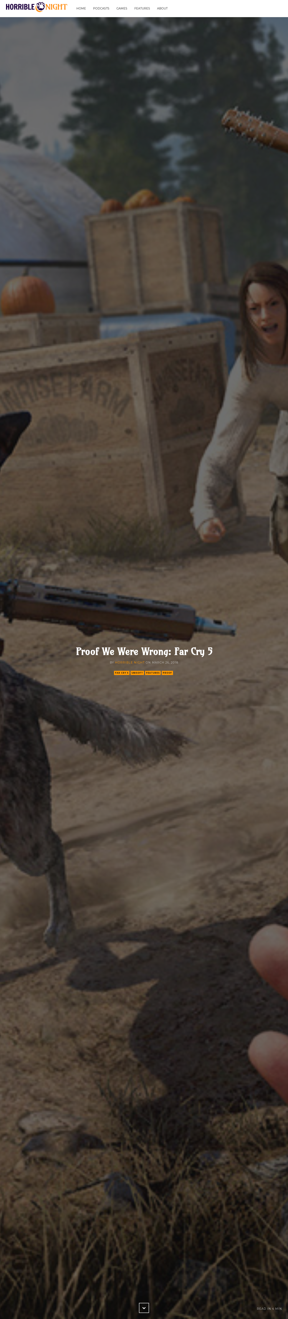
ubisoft (137, 673)
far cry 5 (121, 673)
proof (167, 673)
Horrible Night (130, 662)
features (153, 673)
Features (142, 8)
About (162, 8)
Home (81, 8)
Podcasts (101, 8)
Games (121, 8)
